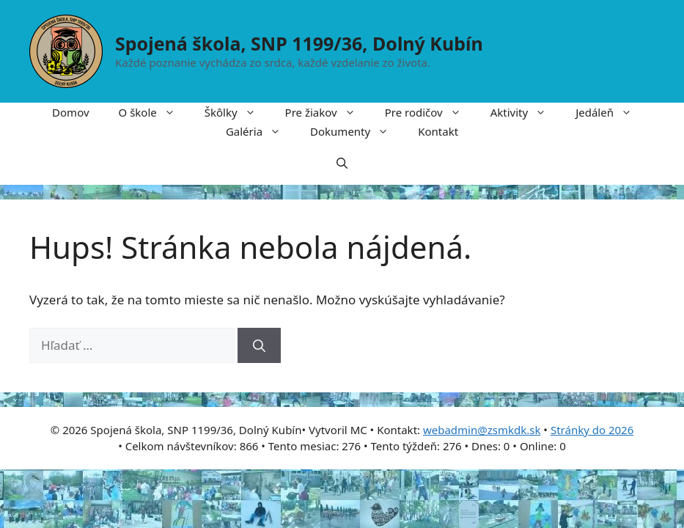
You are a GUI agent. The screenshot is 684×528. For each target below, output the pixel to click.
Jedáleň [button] (611, 112)
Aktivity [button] (525, 112)
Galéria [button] (260, 131)
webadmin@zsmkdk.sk (482, 429)
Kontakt (438, 131)
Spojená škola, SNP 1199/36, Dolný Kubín (299, 43)
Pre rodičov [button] (430, 112)
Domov (70, 112)
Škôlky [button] (238, 112)
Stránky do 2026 (592, 429)
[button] (342, 163)
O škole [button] (154, 112)
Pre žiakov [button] (327, 112)
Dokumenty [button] (356, 131)
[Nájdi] (259, 345)
